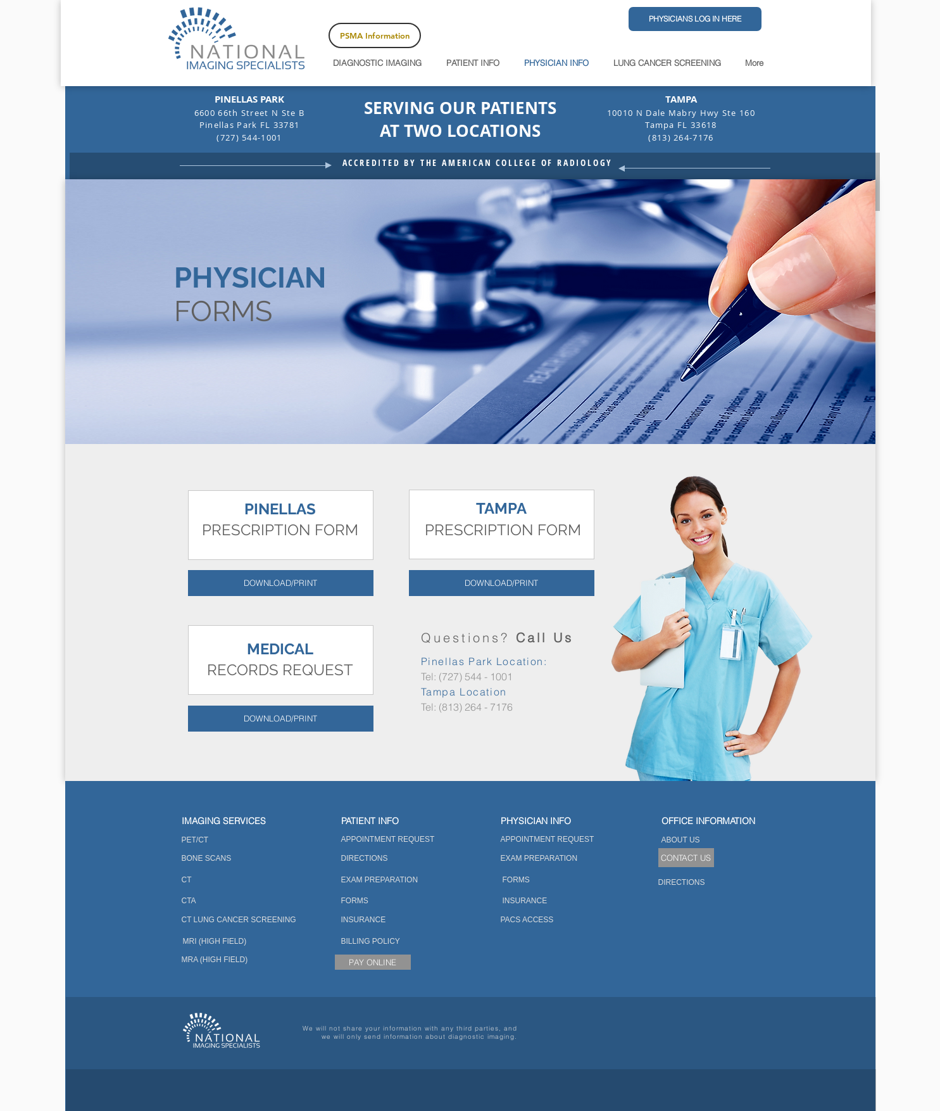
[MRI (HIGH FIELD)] (215, 941)
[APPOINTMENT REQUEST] (389, 839)
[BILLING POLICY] (371, 941)
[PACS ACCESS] (528, 920)
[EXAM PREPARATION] (381, 880)
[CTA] (189, 901)
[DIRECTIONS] (372, 858)
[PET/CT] (197, 840)
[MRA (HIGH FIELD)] (215, 960)
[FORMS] (379, 901)
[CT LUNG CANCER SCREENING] (241, 920)
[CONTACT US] (686, 857)
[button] (708, 821)
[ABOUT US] (704, 840)
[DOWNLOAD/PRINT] (280, 583)
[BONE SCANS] (207, 858)
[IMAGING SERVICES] (230, 821)
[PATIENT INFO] (388, 821)
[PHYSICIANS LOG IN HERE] (695, 19)
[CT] (187, 880)
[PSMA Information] (375, 35)
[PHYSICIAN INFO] (548, 821)
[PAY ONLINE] (373, 962)
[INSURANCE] (386, 920)
